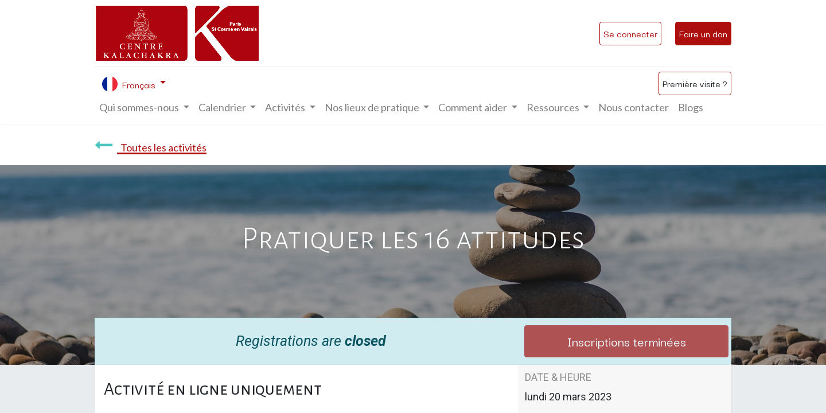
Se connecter (630, 33)
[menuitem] (633, 107)
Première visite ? (695, 83)
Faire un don (703, 33)
